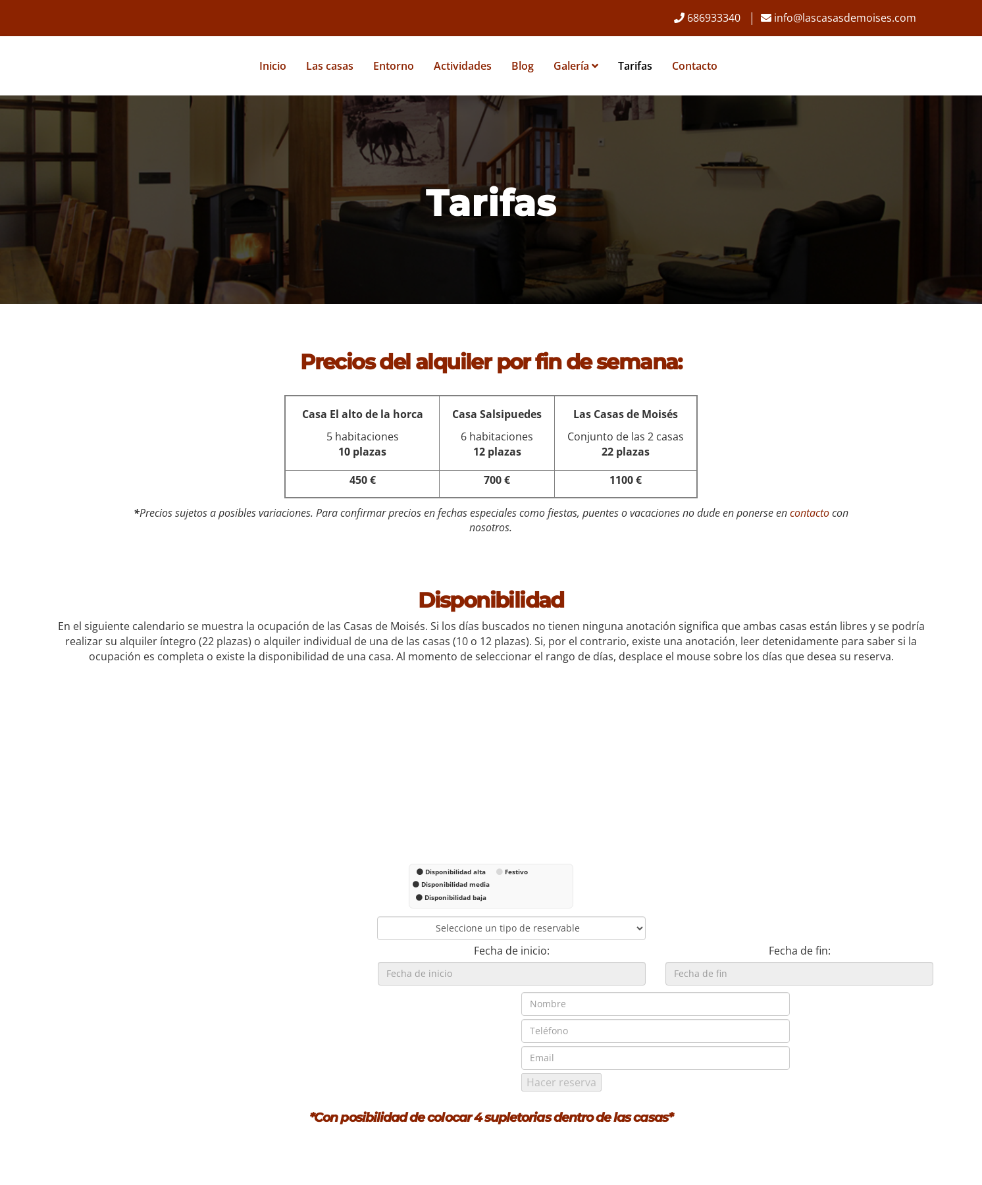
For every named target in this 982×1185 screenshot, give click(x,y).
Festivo (516, 871)
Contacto (694, 66)
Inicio (272, 66)
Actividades (462, 66)
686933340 (713, 18)
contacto (809, 513)
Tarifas (634, 66)
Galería (575, 66)
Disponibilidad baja (455, 897)
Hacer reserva (561, 1082)
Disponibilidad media (455, 884)
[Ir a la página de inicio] (50, 65)
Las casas (329, 66)
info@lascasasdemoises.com (845, 18)
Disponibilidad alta (455, 871)
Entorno (393, 66)
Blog (522, 66)
